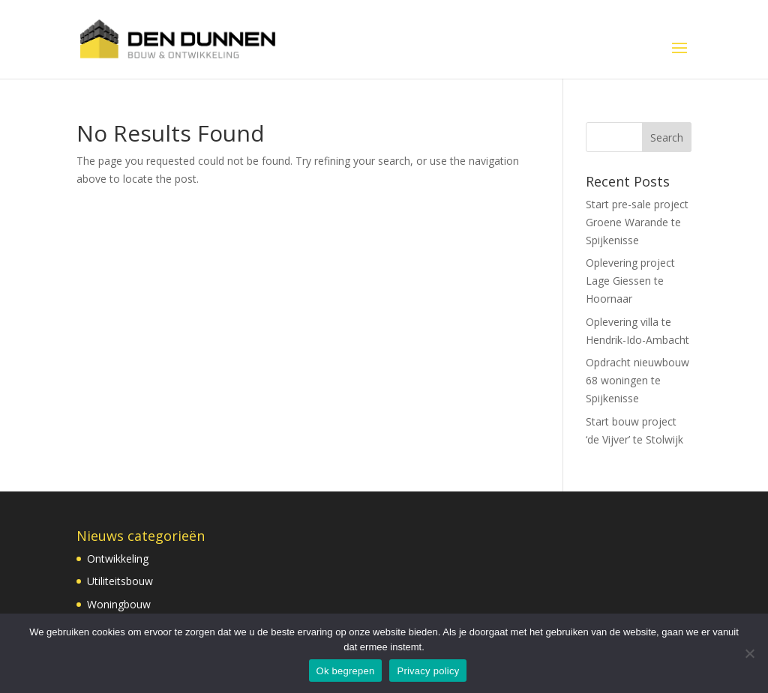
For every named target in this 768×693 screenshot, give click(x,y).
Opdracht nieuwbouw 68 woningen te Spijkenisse (637, 380)
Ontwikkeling (117, 558)
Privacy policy (428, 671)
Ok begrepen (345, 671)
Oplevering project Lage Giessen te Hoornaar (630, 280)
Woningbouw (119, 604)
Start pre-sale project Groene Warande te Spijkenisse (637, 222)
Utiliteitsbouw (120, 581)
